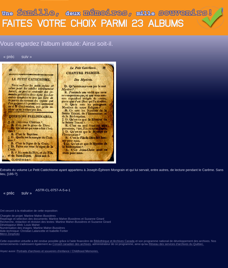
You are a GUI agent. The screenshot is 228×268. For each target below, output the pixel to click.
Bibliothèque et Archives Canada (114, 240)
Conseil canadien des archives (71, 244)
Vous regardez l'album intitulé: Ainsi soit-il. (56, 43)
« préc (8, 57)
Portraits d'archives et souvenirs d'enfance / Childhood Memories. (58, 251)
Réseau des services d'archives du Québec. (176, 244)
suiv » (26, 57)
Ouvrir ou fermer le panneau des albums (114, 19)
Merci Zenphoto (10, 233)
